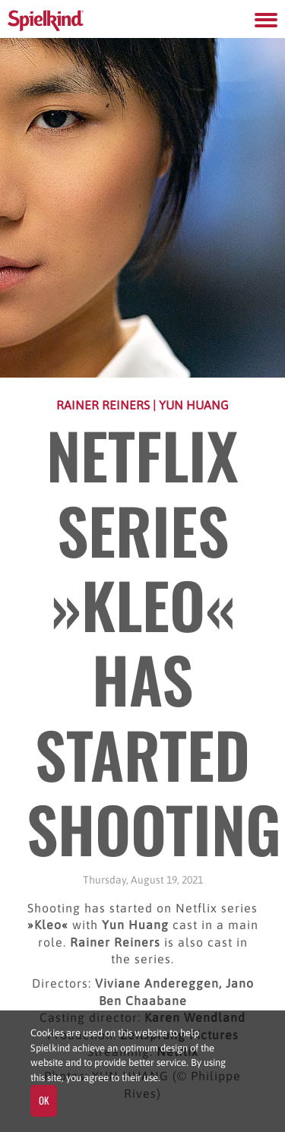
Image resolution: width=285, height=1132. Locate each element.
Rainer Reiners (104, 405)
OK (44, 1100)
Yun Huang (194, 405)
